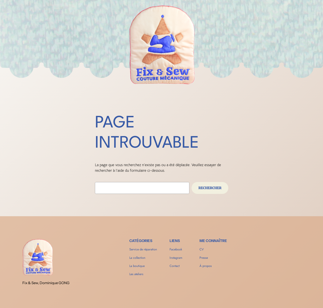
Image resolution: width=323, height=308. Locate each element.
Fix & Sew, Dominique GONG (46, 283)
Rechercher (209, 187)
